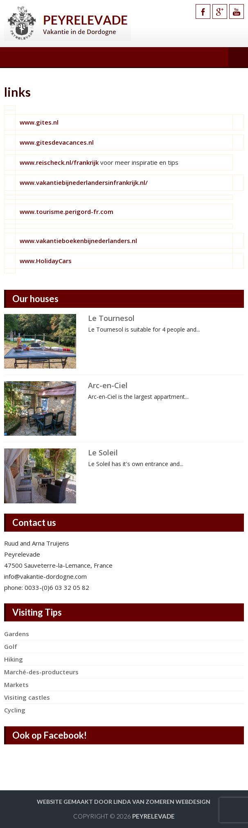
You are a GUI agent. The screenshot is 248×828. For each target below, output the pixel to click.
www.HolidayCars (46, 261)
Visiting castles (27, 697)
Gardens (16, 634)
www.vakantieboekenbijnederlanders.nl (78, 241)
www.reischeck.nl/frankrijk (59, 162)
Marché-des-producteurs (41, 672)
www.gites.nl (39, 122)
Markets (16, 684)
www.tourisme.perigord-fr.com (66, 211)
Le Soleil (103, 452)
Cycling (14, 710)
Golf (10, 646)
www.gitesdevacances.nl (57, 142)
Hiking (13, 659)
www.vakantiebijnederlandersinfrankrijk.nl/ (84, 182)
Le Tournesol (111, 318)
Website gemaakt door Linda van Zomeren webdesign (123, 801)
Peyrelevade (153, 816)
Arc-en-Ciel (108, 385)
